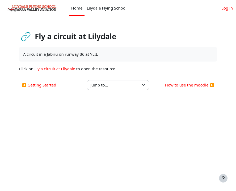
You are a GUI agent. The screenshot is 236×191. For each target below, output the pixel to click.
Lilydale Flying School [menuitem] (106, 8)
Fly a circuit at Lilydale (55, 68)
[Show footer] (223, 178)
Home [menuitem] (77, 8)
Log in (227, 8)
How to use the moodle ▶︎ (189, 85)
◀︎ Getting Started (39, 85)
